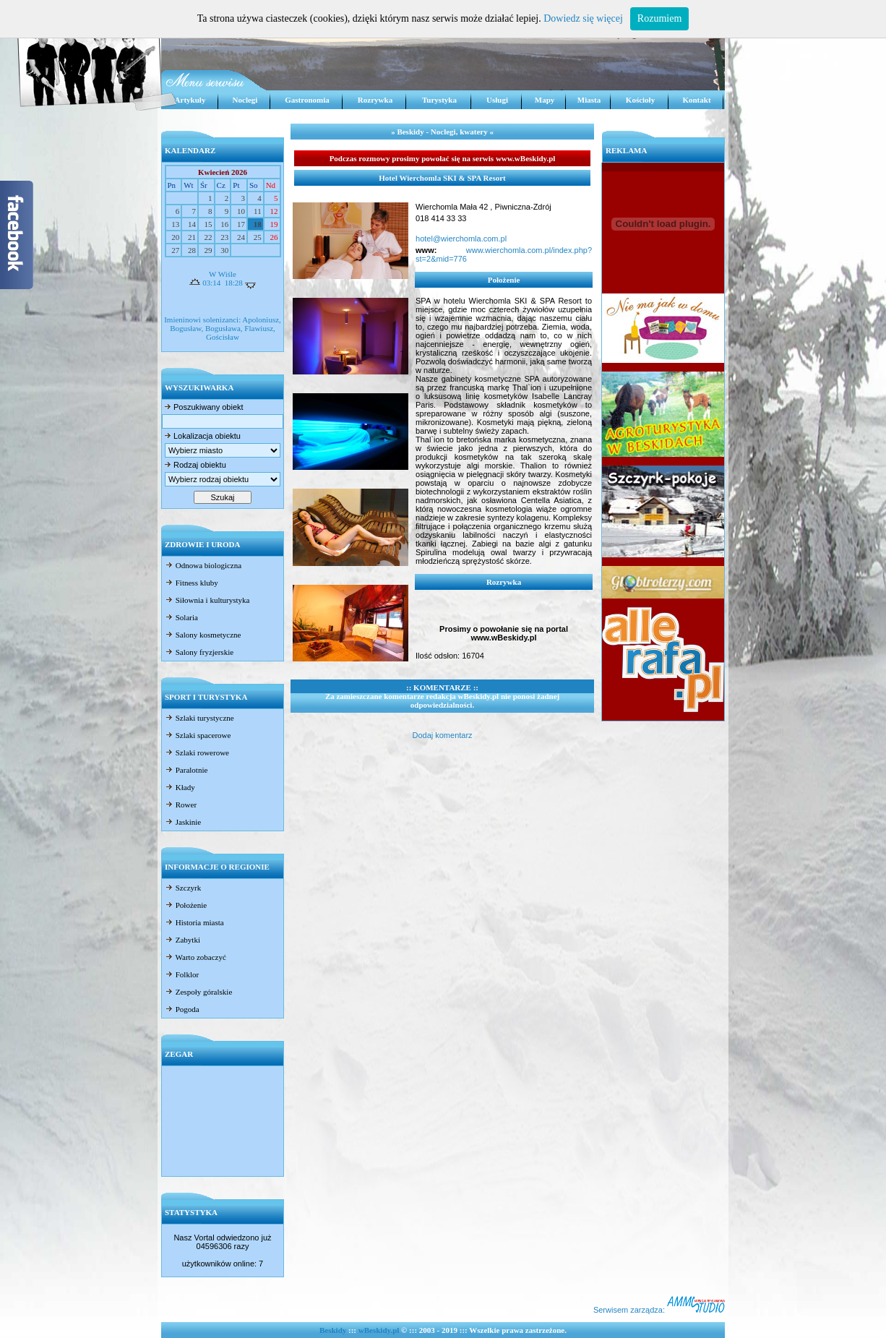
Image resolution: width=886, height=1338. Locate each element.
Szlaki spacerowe (198, 735)
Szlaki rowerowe (197, 752)
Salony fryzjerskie (199, 652)
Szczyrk (183, 887)
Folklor (182, 974)
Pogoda (182, 1009)
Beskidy (332, 1330)
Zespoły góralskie (198, 991)
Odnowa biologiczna (203, 565)
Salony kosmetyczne (203, 634)
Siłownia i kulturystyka (207, 600)
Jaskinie (183, 822)
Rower (181, 804)
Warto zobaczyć (195, 957)
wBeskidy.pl (379, 1330)
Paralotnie (186, 770)
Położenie (186, 905)
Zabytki (182, 939)
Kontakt (696, 99)
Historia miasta (194, 922)
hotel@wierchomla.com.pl (461, 238)
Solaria (181, 617)
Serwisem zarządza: (659, 1309)
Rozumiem (659, 18)
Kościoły (640, 99)
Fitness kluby (191, 582)
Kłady (180, 787)
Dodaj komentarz (442, 735)
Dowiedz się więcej (583, 18)
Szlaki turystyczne (199, 717)
